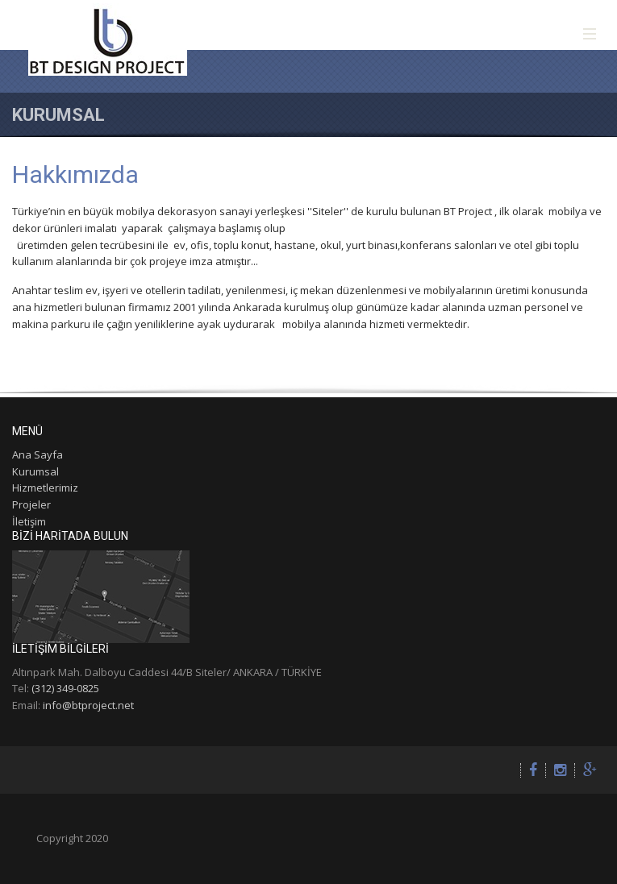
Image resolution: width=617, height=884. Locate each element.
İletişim (29, 521)
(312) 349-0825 (65, 688)
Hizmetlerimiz (45, 487)
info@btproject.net (88, 705)
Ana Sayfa (37, 454)
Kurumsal (35, 471)
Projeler (31, 504)
